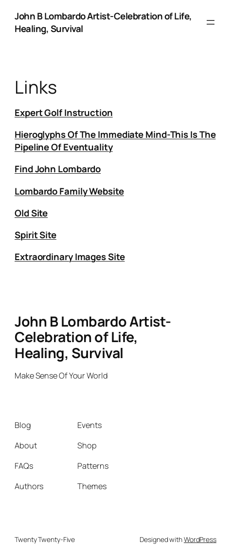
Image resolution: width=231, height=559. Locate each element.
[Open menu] (210, 22)
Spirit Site (35, 235)
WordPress (200, 539)
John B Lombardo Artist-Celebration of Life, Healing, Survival (93, 337)
